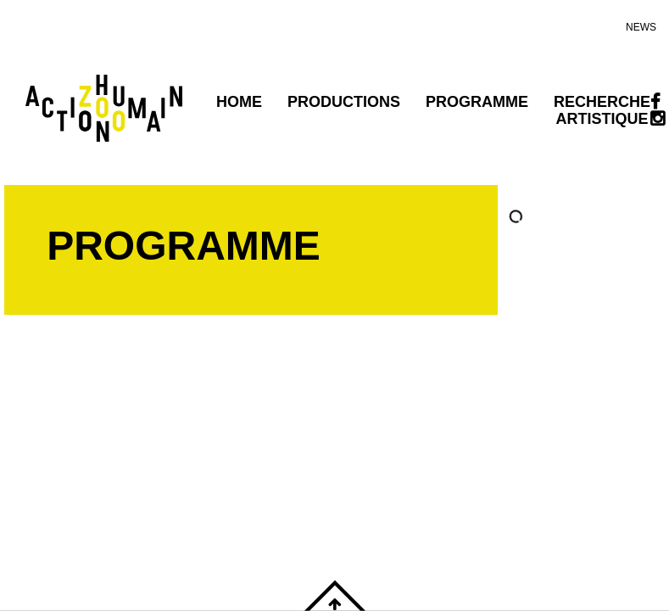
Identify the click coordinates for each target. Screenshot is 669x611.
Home (239, 101)
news (641, 27)
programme (477, 101)
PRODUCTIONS (343, 101)
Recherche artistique (602, 110)
